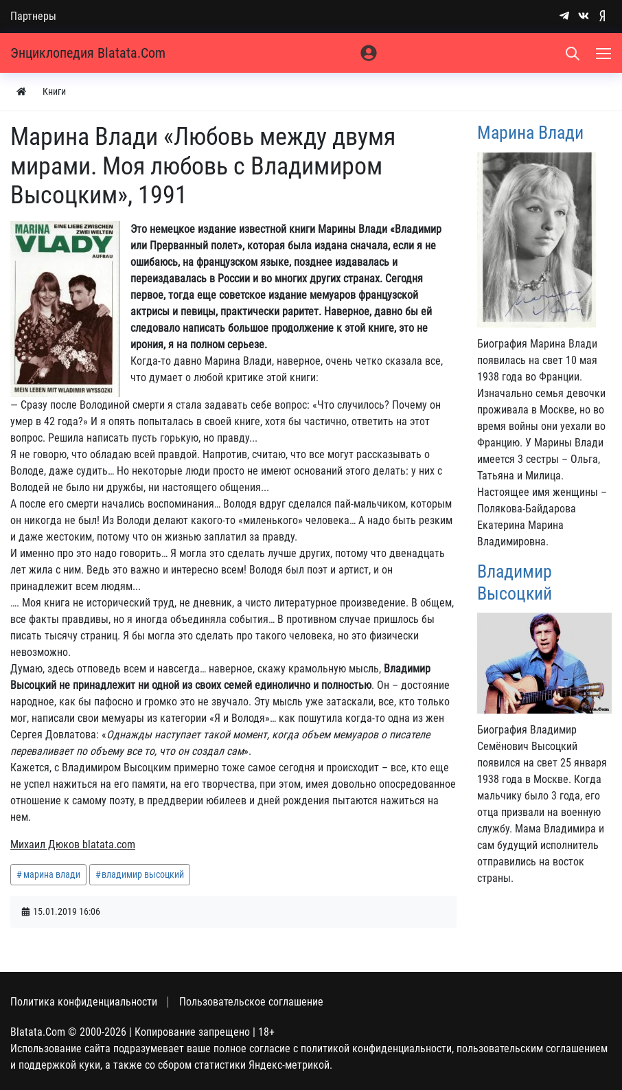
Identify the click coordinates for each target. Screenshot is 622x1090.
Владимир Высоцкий (514, 582)
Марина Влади (530, 132)
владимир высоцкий (143, 874)
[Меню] (605, 53)
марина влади (51, 874)
